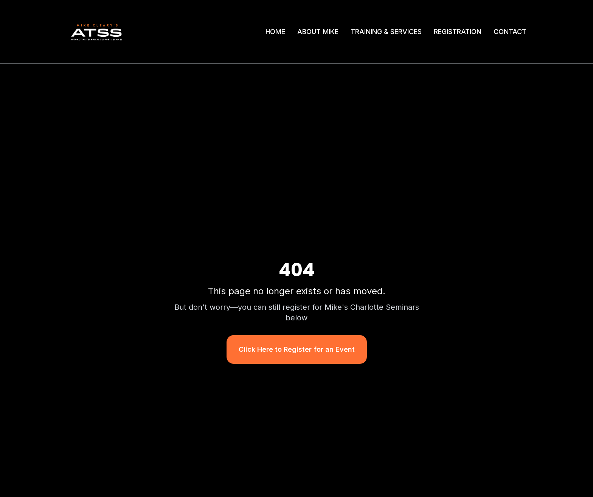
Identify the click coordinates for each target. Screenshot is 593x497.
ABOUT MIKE (317, 32)
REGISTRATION (457, 32)
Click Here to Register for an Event (297, 349)
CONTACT (510, 32)
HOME (275, 32)
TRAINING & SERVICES (386, 32)
